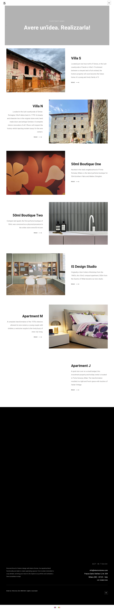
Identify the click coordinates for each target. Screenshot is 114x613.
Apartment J (81, 366)
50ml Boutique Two (28, 215)
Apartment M (32, 316)
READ (75, 82)
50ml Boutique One (86, 164)
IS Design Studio (84, 267)
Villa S (76, 58)
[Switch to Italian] (59, 607)
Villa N (38, 106)
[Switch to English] (55, 607)
